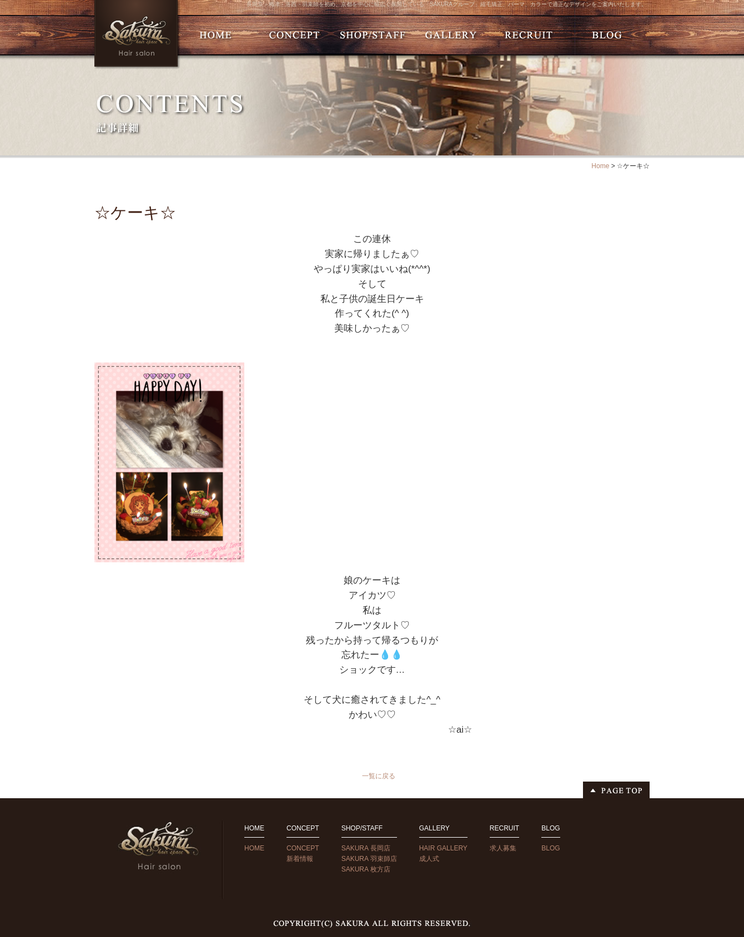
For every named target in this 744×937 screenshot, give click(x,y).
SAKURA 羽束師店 (369, 859)
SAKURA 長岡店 (365, 848)
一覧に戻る (378, 776)
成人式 (429, 859)
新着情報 (299, 859)
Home (600, 166)
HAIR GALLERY (443, 848)
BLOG (550, 848)
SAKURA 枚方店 (365, 869)
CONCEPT (302, 848)
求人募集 (503, 848)
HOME (254, 848)
